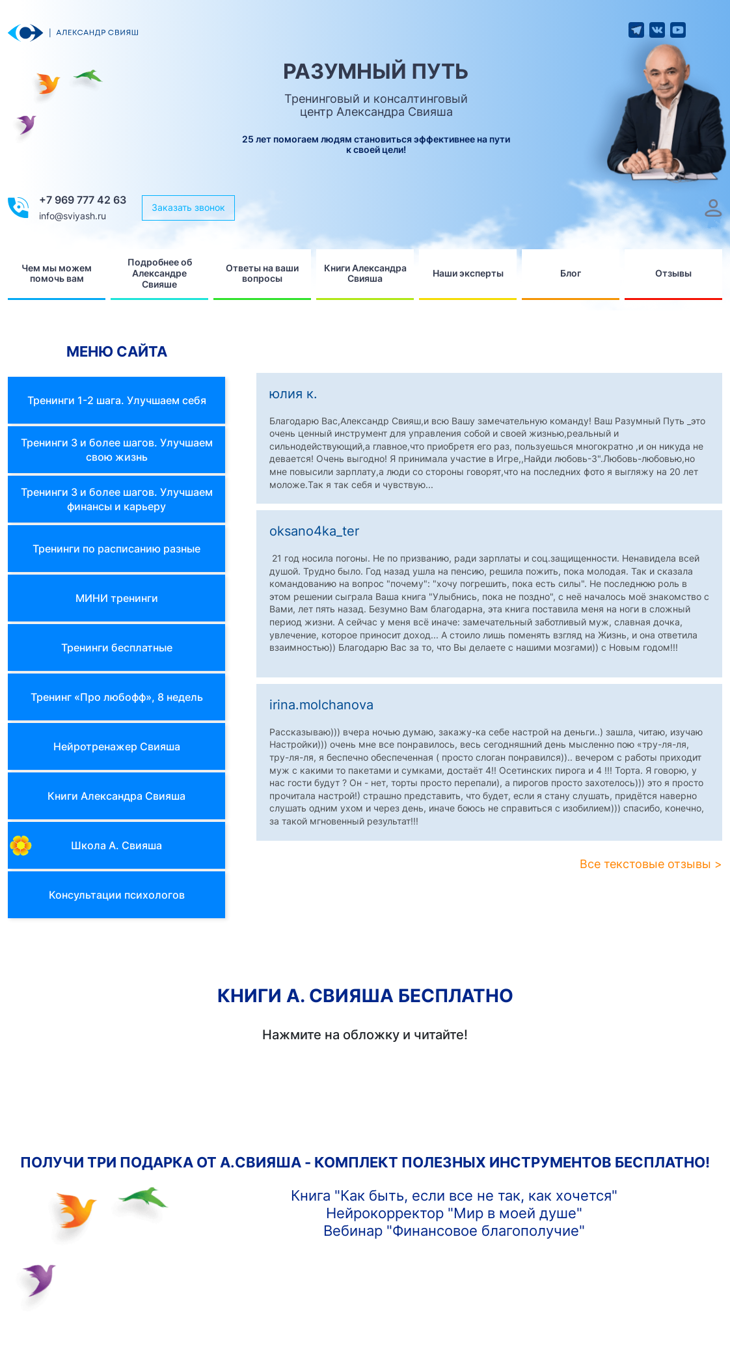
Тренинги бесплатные (116, 647)
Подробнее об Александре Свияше (160, 273)
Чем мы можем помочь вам (56, 273)
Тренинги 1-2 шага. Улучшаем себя (116, 400)
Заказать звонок (188, 207)
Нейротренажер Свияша (116, 746)
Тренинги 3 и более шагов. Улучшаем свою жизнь (117, 449)
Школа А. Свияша (116, 845)
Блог (570, 273)
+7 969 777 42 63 (82, 199)
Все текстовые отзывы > (651, 864)
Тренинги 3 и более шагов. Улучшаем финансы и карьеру (117, 499)
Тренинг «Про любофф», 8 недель (117, 696)
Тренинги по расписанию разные (116, 548)
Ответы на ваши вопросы (262, 273)
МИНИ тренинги (116, 598)
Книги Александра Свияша (365, 273)
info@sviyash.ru (72, 215)
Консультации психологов (117, 894)
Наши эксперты (468, 273)
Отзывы (673, 273)
